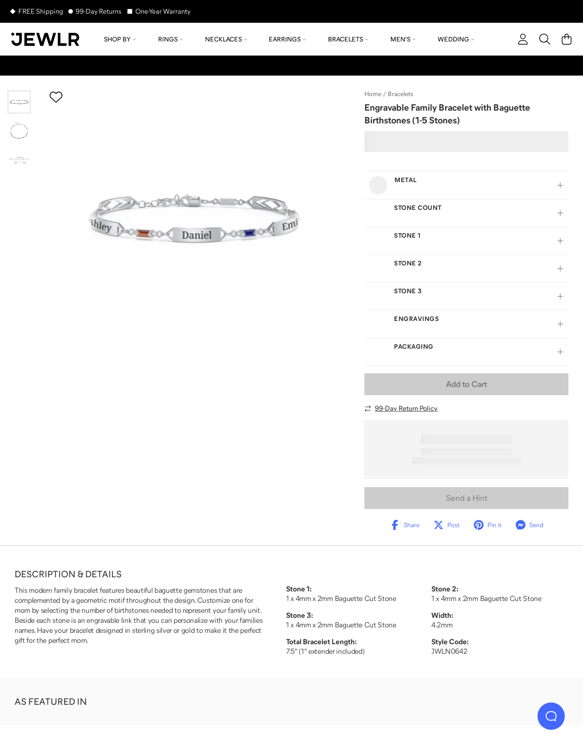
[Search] (544, 39)
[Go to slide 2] (19, 131)
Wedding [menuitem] (456, 39)
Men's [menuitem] (403, 39)
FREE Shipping (40, 11)
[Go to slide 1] (19, 102)
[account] (522, 39)
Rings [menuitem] (170, 39)
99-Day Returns (99, 11)
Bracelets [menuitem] (348, 39)
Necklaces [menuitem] (226, 39)
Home (372, 94)
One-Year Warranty (162, 11)
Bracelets (400, 94)
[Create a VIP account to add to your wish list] (56, 97)
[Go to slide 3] (19, 160)
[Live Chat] (551, 716)
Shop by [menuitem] (120, 39)
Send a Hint (466, 498)
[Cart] (566, 39)
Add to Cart (466, 384)
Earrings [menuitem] (287, 39)
